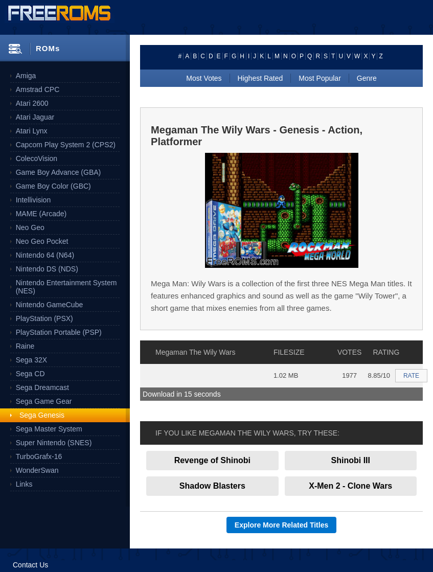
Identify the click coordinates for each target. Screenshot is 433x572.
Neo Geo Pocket (42, 241)
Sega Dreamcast (42, 387)
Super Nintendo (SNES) (54, 443)
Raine (25, 346)
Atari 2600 (32, 103)
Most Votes (203, 78)
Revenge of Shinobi (212, 460)
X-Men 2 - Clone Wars (350, 486)
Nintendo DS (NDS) (47, 269)
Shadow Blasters (212, 486)
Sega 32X (32, 360)
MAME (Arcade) (41, 214)
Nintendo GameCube (49, 305)
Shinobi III (350, 460)
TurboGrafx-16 (39, 456)
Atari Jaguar (35, 117)
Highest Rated (260, 78)
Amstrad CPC (38, 89)
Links (24, 484)
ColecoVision (36, 158)
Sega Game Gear (44, 401)
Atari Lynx (32, 131)
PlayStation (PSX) (44, 318)
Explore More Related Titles (281, 525)
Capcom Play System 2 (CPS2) (66, 145)
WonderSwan (37, 470)
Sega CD (30, 374)
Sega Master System (49, 429)
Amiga (26, 76)
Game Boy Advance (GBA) (58, 172)
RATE (411, 375)
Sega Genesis (41, 415)
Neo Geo (30, 227)
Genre (367, 78)
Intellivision (33, 200)
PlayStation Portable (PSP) (59, 332)
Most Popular (319, 78)
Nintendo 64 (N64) (45, 255)
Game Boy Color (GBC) (53, 186)
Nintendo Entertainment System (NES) (66, 287)
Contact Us (30, 565)
